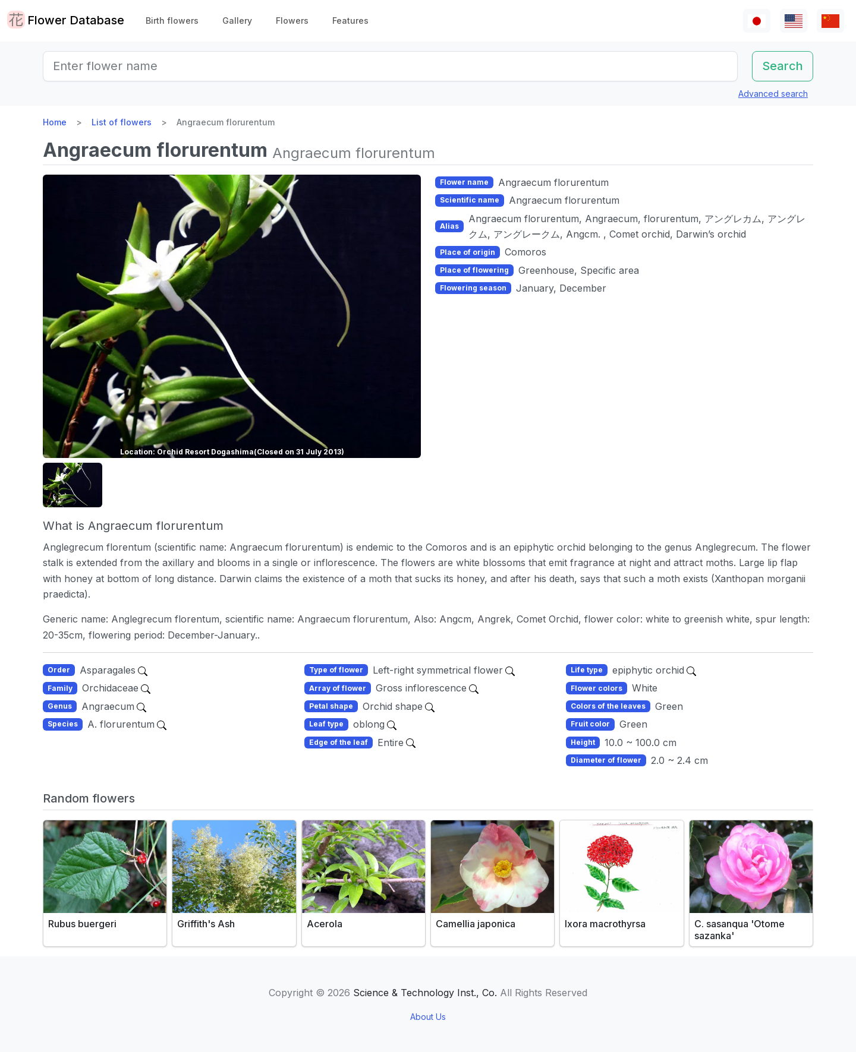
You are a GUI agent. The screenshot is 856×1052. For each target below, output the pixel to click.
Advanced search (773, 94)
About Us (428, 1017)
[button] (72, 485)
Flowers (292, 20)
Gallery (237, 20)
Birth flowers (172, 20)
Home (55, 122)
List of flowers (122, 122)
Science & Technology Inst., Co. (425, 993)
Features (350, 20)
